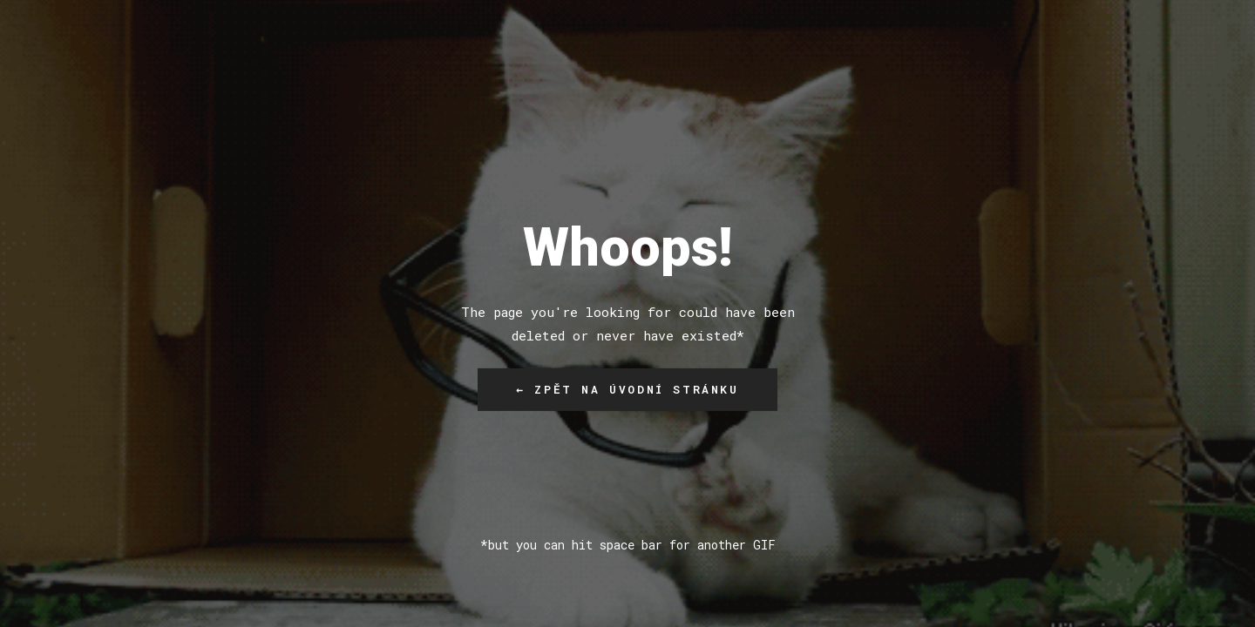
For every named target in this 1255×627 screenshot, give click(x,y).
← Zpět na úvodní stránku (627, 389)
